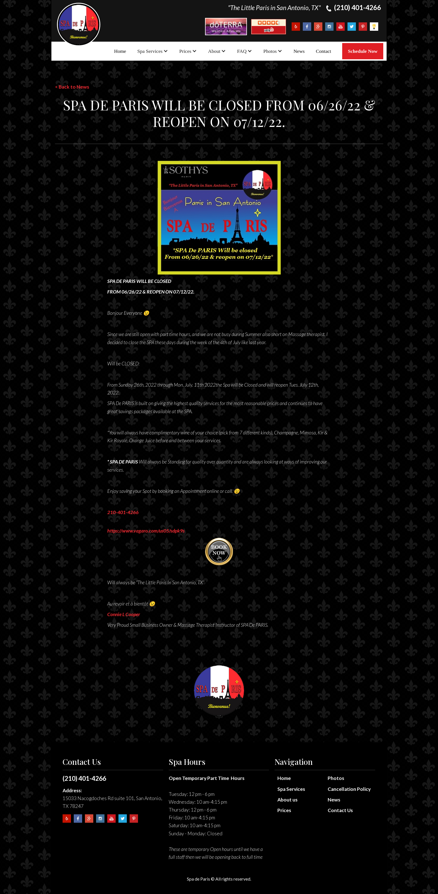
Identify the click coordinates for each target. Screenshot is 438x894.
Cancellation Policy (349, 789)
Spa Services (291, 789)
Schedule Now (362, 51)
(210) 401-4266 (84, 778)
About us (287, 800)
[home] (78, 24)
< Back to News (72, 87)
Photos (336, 778)
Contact (323, 51)
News (299, 51)
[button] (152, 51)
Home (120, 51)
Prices (284, 810)
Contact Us (340, 810)
